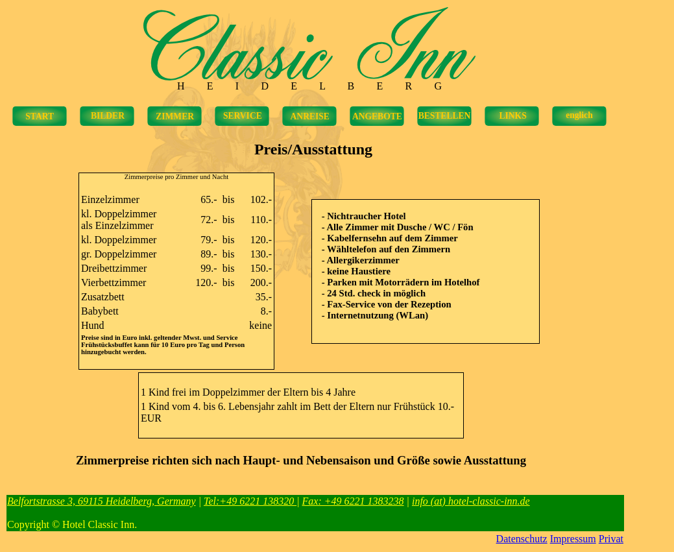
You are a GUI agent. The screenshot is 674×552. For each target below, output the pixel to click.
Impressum (573, 538)
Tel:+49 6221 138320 (250, 501)
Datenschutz (522, 538)
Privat (611, 538)
